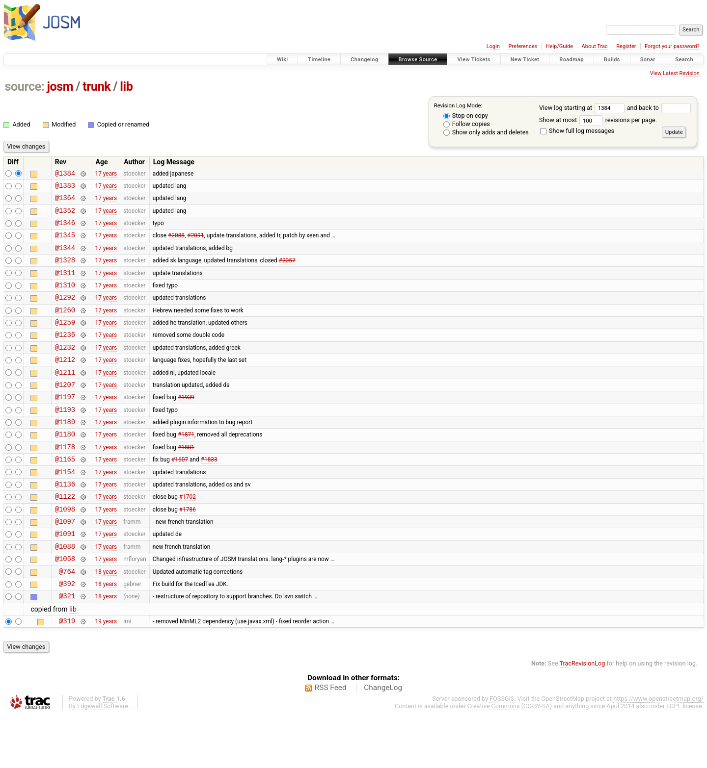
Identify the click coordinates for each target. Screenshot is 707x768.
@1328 (65, 271)
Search (684, 59)
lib (126, 86)
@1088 (65, 591)
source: (25, 86)
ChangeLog (383, 740)
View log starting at (583, 107)
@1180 (65, 466)
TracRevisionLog (582, 716)
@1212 (65, 382)
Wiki (282, 59)
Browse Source (418, 59)
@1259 (65, 341)
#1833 (209, 494)
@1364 (65, 201)
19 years (106, 673)
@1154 (65, 508)
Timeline (319, 59)
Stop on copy (465, 115)
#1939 (186, 424)
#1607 (179, 494)
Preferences (522, 46)
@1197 (65, 424)
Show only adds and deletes (486, 132)
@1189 (65, 452)
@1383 (65, 188)
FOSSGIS (501, 751)
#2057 (287, 271)
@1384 (65, 174)
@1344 (65, 257)
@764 (67, 619)
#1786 (187, 549)
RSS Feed (331, 740)
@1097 (65, 563)
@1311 (65, 285)
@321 (67, 647)
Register (626, 46)
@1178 (65, 480)
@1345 (65, 243)
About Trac (595, 46)
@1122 (65, 535)
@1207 (65, 410)
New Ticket (525, 59)
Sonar (647, 59)
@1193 (65, 438)
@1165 (65, 494)
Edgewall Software (102, 759)
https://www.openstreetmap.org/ (658, 751)
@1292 (65, 313)
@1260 (65, 327)
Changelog (364, 59)
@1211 (65, 397)
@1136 (65, 522)
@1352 (65, 216)
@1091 (65, 577)
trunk (96, 86)
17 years (106, 174)
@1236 (65, 354)
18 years (106, 619)
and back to (659, 107)
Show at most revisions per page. (598, 120)
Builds (612, 59)
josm (60, 86)
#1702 (187, 536)
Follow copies (466, 124)
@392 (67, 633)
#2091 (195, 243)
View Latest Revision (675, 73)
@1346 (65, 229)
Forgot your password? (672, 46)
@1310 (65, 299)
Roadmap (571, 59)
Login (493, 46)
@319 (67, 673)
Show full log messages (577, 130)
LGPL (673, 759)
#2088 (176, 243)
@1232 (65, 369)
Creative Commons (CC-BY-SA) (509, 759)
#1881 (186, 480)
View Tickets (473, 59)
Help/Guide (559, 46)
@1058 (65, 605)
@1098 (65, 550)
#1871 (186, 466)
